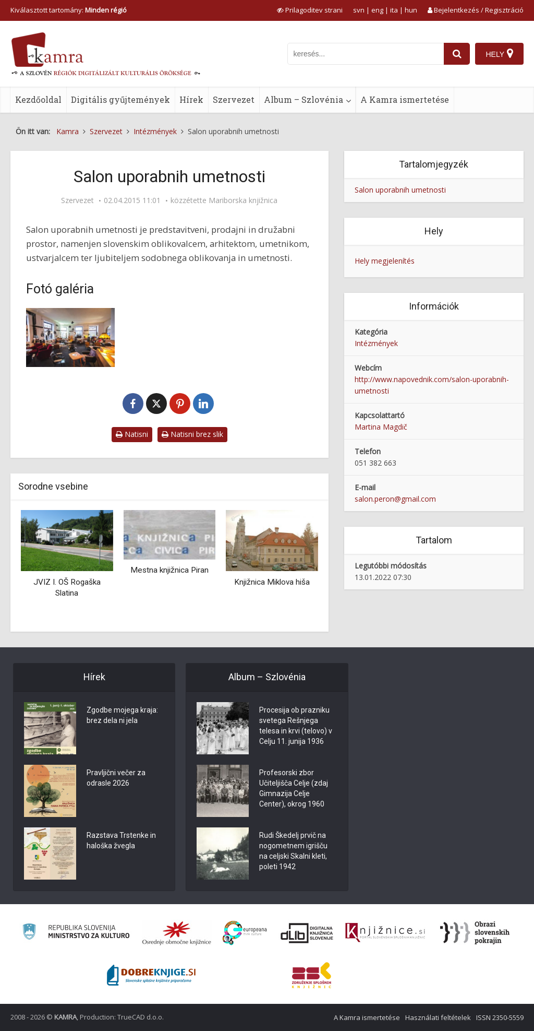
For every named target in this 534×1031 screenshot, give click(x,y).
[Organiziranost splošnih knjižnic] (177, 933)
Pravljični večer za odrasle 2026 (116, 777)
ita (394, 10)
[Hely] (499, 54)
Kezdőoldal (38, 99)
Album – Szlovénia (303, 99)
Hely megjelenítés (385, 261)
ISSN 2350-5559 (500, 1017)
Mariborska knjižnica (243, 200)
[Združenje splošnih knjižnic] (311, 975)
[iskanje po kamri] (365, 54)
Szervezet (233, 99)
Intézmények (376, 343)
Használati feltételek (438, 1017)
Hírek (191, 99)
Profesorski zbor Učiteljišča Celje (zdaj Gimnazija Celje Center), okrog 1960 (293, 788)
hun (411, 10)
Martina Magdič (381, 427)
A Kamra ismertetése (404, 99)
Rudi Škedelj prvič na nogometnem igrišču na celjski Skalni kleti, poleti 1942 (293, 851)
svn (359, 10)
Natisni (132, 434)
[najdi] (457, 54)
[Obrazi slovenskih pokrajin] (475, 933)
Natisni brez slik (192, 434)
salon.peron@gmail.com (395, 499)
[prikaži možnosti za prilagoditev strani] (310, 10)
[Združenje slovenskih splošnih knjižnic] (385, 932)
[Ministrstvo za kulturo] (75, 933)
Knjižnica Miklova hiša (272, 582)
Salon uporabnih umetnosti (400, 190)
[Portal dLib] (307, 933)
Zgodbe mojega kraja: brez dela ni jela (122, 715)
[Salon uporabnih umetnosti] (70, 337)
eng (377, 10)
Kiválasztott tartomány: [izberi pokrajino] (68, 10)
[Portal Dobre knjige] (151, 975)
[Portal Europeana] (245, 933)
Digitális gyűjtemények (120, 99)
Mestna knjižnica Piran (169, 570)
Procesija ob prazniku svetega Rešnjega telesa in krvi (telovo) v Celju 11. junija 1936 (295, 725)
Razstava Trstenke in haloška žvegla (121, 840)
